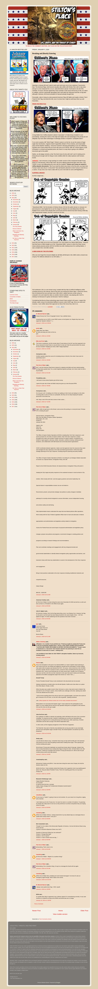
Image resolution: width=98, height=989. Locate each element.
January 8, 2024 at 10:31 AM (43, 879)
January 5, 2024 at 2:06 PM (43, 789)
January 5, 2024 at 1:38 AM (43, 360)
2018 (13, 254)
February (15, 222)
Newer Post (36, 911)
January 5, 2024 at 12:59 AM (43, 323)
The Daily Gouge (14, 303)
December (16, 199)
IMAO (11, 298)
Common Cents (14, 294)
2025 (13, 195)
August (15, 208)
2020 (13, 249)
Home (60, 911)
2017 (13, 256)
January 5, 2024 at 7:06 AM (43, 385)
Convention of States (15, 296)
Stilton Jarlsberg (40, 641)
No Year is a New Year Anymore (18, 239)
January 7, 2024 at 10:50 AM (43, 858)
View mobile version (60, 914)
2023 (13, 243)
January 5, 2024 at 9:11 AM (43, 636)
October (15, 204)
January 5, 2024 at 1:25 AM (43, 348)
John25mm (39, 795)
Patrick (38, 662)
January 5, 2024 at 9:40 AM (43, 657)
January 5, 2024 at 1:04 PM (43, 754)
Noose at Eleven (17, 228)
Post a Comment (38, 903)
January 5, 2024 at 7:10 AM (43, 401)
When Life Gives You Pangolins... (18, 231)
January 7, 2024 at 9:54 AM (43, 849)
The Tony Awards (17, 226)
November (16, 202)
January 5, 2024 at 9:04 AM (43, 618)
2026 (13, 193)
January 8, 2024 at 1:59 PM (43, 889)
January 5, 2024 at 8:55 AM (43, 606)
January (15, 224)
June (14, 213)
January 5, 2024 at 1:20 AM (43, 336)
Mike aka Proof (40, 341)
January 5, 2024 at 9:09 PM (43, 807)
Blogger (58, 982)
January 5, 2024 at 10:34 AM (43, 709)
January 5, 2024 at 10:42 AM (43, 733)
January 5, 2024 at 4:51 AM (43, 372)
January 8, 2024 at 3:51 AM (43, 868)
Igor (37, 624)
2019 (13, 252)
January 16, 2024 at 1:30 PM (43, 900)
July (14, 211)
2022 (13, 245)
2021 (13, 247)
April (14, 217)
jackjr (37, 328)
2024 (13, 197)
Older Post (84, 911)
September (16, 206)
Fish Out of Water (41, 365)
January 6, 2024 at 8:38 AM (43, 818)
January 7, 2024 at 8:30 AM (43, 839)
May (14, 215)
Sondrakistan (13, 300)
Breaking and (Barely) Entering (18, 235)
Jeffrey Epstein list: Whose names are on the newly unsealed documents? (58, 700)
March (15, 220)
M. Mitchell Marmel (41, 313)
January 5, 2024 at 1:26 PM (43, 773)
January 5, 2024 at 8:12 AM (43, 594)
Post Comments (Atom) (45, 919)
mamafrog (39, 812)
